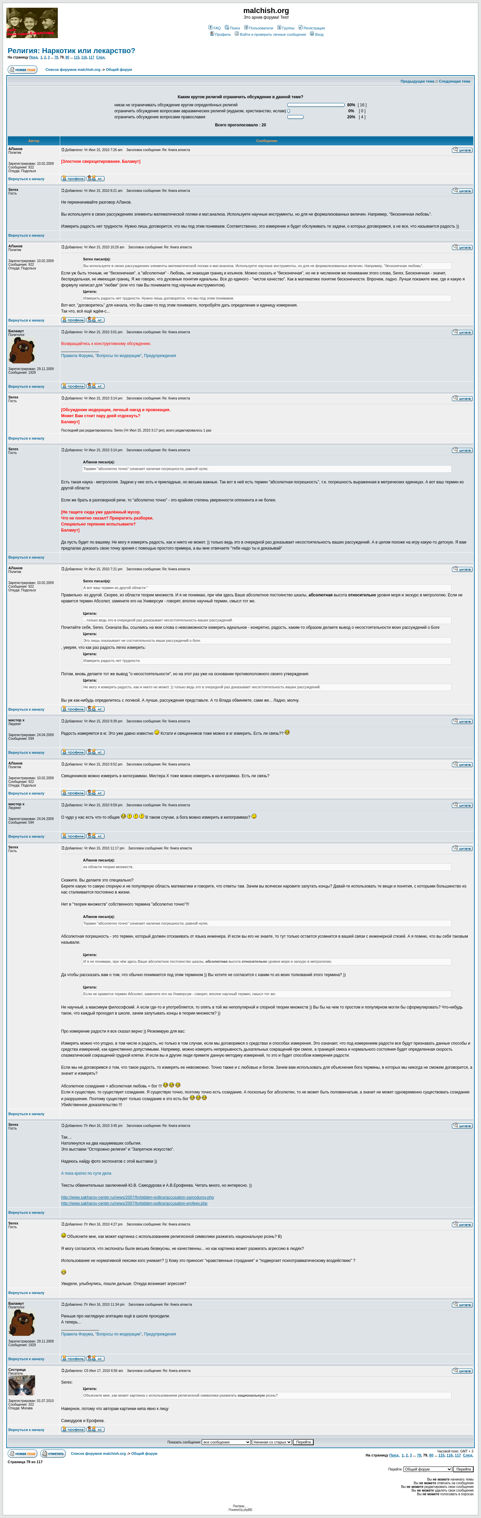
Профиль (220, 34)
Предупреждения (160, 355)
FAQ (214, 28)
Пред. (33, 57)
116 (84, 57)
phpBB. (248, 1510)
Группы (286, 28)
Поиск (232, 28)
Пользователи (258, 28)
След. (101, 57)
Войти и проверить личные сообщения (270, 34)
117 (92, 57)
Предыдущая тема (418, 81)
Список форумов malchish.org (72, 70)
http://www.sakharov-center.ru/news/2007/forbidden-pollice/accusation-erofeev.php (134, 1203)
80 (67, 57)
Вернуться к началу (26, 179)
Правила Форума (77, 355)
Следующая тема (454, 81)
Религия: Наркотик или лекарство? (71, 50)
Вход (316, 34)
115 (76, 57)
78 (56, 57)
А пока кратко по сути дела (86, 1173)
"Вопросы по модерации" (118, 355)
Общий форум (119, 70)
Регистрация (312, 28)
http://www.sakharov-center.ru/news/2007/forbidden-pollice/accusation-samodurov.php (137, 1197)
